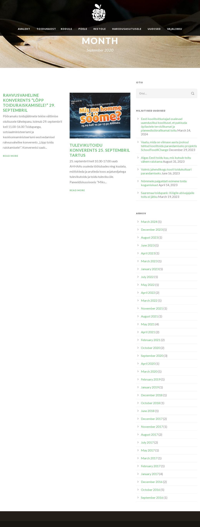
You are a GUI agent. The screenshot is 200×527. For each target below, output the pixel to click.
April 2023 (148, 253)
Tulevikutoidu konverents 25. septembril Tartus (100, 150)
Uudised (154, 29)
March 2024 (149, 221)
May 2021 (148, 324)
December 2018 (151, 395)
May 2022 (148, 284)
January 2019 (150, 387)
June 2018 (147, 411)
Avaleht (24, 29)
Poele (82, 29)
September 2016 (152, 497)
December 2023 (151, 229)
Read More (10, 155)
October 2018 (150, 403)
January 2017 (150, 474)
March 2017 (149, 458)
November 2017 (152, 426)
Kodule (66, 29)
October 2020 (150, 348)
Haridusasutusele (126, 29)
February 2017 (150, 466)
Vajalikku (174, 29)
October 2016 (150, 489)
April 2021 (148, 332)
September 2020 (152, 355)
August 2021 (149, 316)
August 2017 (149, 434)
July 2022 (147, 277)
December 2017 (151, 418)
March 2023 (149, 261)
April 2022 (148, 292)
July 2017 (147, 442)
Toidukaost (46, 29)
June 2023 (147, 245)
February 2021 (150, 340)
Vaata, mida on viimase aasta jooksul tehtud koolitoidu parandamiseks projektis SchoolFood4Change (169, 146)
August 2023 (149, 237)
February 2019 (150, 379)
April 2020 (148, 363)
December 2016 (151, 482)
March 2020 (149, 371)
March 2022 (149, 300)
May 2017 (148, 450)
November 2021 (152, 308)
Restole (99, 29)
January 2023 (150, 269)
